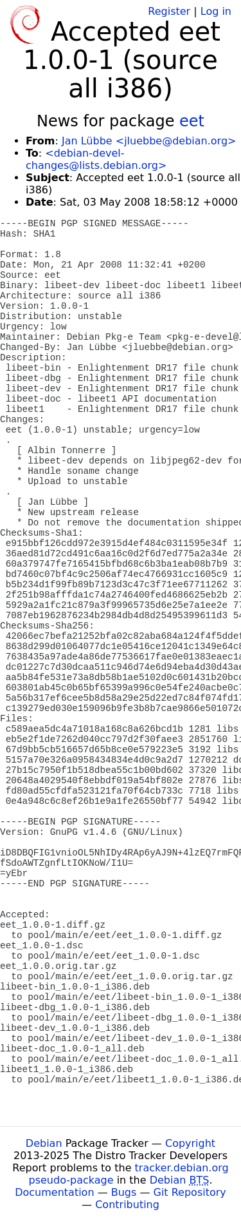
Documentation (54, 1192)
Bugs (124, 1192)
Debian (44, 1143)
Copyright (190, 1143)
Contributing (127, 1204)
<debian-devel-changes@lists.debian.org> (96, 159)
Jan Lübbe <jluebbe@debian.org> (149, 141)
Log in (216, 11)
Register (169, 11)
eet (191, 121)
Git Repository (190, 1192)
